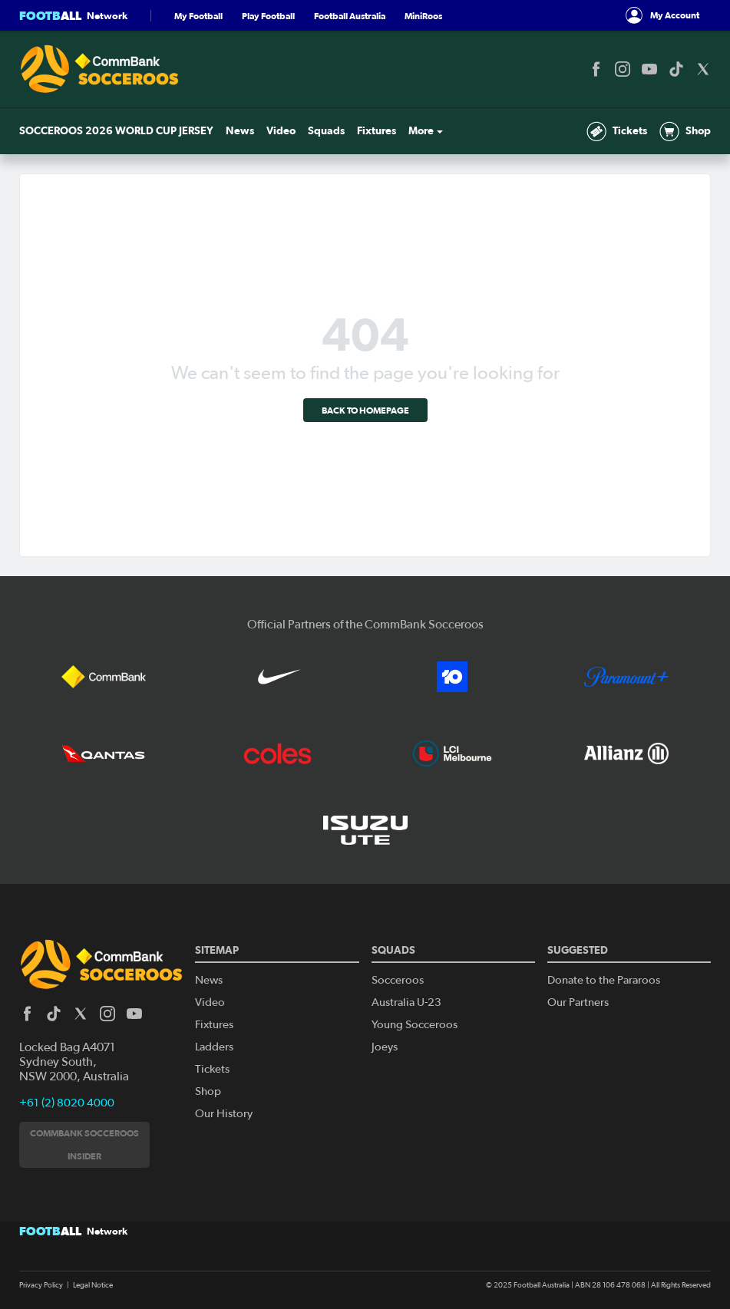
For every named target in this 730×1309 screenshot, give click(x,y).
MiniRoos (423, 16)
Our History (224, 1113)
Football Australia (349, 16)
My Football (198, 16)
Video (281, 131)
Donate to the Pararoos (603, 980)
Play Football (268, 16)
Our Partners (578, 1002)
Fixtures (376, 131)
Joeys (385, 1047)
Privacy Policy (41, 1285)
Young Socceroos (414, 1024)
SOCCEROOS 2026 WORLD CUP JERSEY (116, 131)
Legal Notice (93, 1285)
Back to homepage (365, 410)
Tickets (616, 131)
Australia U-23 (406, 1002)
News (240, 131)
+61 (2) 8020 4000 (66, 1103)
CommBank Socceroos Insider (84, 1144)
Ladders (214, 1047)
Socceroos (398, 980)
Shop (685, 131)
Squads (326, 131)
